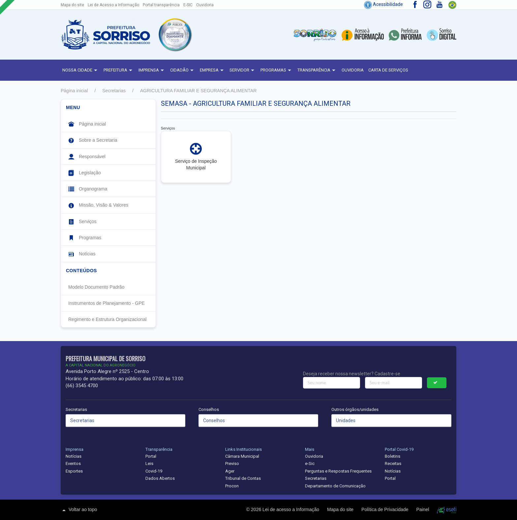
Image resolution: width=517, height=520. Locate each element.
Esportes (74, 471)
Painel (423, 509)
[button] (175, 34)
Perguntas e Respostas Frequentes (338, 471)
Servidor (242, 70)
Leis (149, 463)
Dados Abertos (160, 478)
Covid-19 (153, 471)
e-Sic (310, 463)
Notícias (73, 456)
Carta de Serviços (388, 70)
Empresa (212, 70)
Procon (232, 485)
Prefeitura (119, 70)
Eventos (73, 463)
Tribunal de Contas (243, 478)
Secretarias (114, 90)
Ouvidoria (205, 5)
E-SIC (188, 5)
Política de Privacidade (385, 509)
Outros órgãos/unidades (355, 409)
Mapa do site (72, 5)
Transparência (317, 70)
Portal (150, 456)
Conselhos (208, 409)
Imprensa (152, 70)
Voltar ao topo (79, 510)
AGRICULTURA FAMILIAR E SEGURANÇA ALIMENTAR (198, 90)
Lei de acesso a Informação (291, 509)
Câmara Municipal (242, 456)
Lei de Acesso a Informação (113, 5)
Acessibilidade (383, 4)
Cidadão (182, 70)
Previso (232, 463)
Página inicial (74, 90)
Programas (276, 70)
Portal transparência (161, 5)
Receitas (393, 463)
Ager (229, 471)
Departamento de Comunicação (335, 485)
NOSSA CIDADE (80, 70)
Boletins (392, 456)
